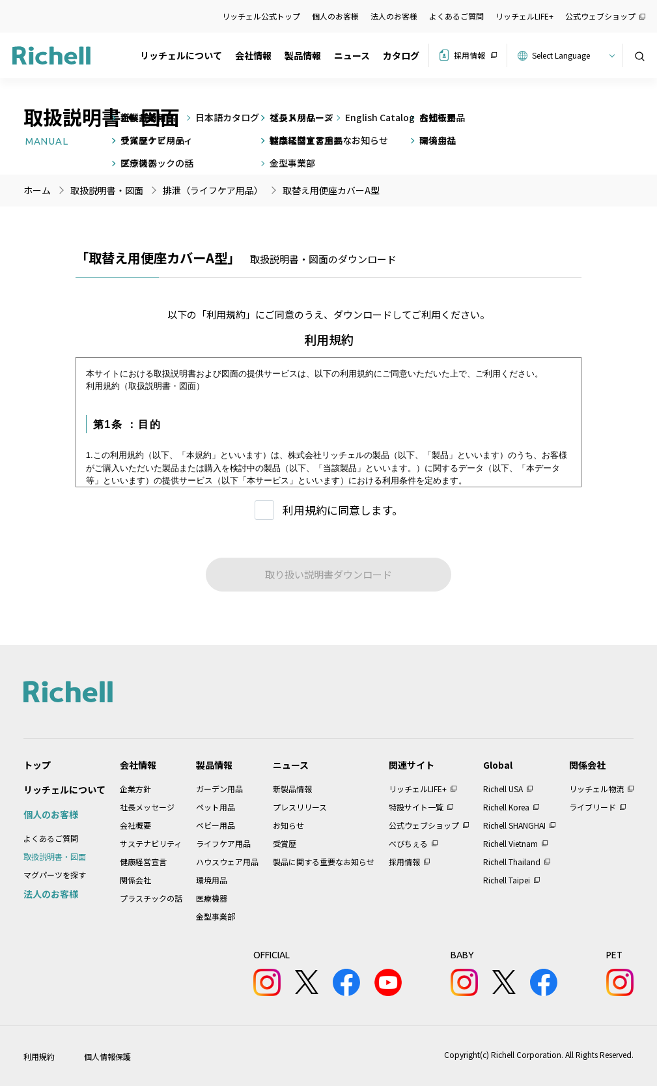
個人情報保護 (107, 1056)
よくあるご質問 (456, 15)
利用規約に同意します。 (343, 510)
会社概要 (135, 825)
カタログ (401, 55)
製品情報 (303, 55)
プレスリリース (300, 806)
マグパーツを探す (54, 874)
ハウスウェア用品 (227, 861)
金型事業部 (215, 916)
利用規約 (39, 1056)
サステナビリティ (151, 843)
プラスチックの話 (151, 898)
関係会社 (135, 879)
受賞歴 (284, 843)
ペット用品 (215, 806)
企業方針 (135, 788)
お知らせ (288, 825)
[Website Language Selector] (571, 55)
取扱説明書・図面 (54, 856)
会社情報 (253, 55)
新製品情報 (292, 788)
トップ (37, 764)
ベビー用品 (215, 825)
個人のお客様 (335, 15)
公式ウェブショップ (600, 15)
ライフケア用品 (223, 843)
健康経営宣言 (143, 861)
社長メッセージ (147, 806)
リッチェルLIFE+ (524, 15)
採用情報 (469, 55)
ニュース (352, 55)
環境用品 (211, 879)
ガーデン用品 (219, 788)
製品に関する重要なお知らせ (323, 861)
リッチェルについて (181, 55)
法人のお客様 (393, 15)
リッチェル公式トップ (261, 15)
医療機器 (211, 898)
